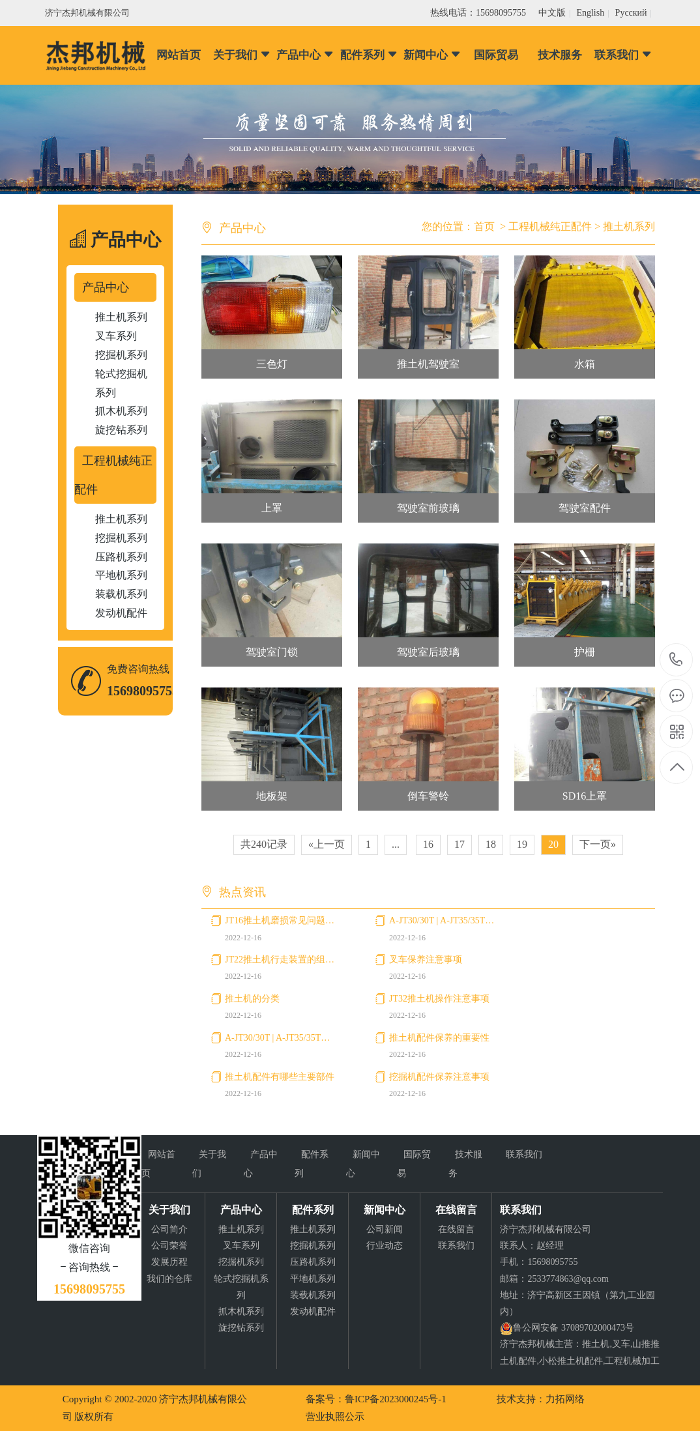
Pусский (631, 13)
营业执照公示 (335, 1416)
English (590, 13)
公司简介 (169, 1229)
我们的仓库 (169, 1279)
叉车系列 (116, 335)
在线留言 (456, 1229)
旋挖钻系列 (121, 429)
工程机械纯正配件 (113, 475)
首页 (484, 226)
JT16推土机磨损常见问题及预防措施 (280, 920)
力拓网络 (565, 1399)
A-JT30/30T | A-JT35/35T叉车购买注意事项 (445, 920)
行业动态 (384, 1245)
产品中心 (305, 55)
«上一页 (326, 844)
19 (522, 844)
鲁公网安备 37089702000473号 (573, 1328)
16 (428, 844)
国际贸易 (496, 55)
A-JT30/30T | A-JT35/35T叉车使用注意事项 (280, 1038)
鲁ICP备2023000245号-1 (395, 1399)
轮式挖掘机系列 (121, 383)
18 (491, 844)
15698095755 (676, 659)
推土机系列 (121, 317)
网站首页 (178, 55)
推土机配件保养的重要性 (439, 1038)
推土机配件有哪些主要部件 (279, 1077)
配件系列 (369, 55)
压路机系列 (121, 556)
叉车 (621, 1344)
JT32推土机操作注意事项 (439, 999)
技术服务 (560, 55)
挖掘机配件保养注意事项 (439, 1077)
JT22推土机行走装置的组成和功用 (280, 959)
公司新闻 (384, 1229)
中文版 (552, 13)
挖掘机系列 (121, 354)
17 (459, 844)
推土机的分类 (252, 999)
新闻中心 (432, 55)
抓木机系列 (121, 410)
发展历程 (169, 1262)
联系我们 (623, 55)
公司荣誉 (169, 1245)
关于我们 (242, 55)
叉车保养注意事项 (425, 959)
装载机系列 (121, 594)
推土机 (595, 1344)
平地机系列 (121, 575)
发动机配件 (121, 612)
